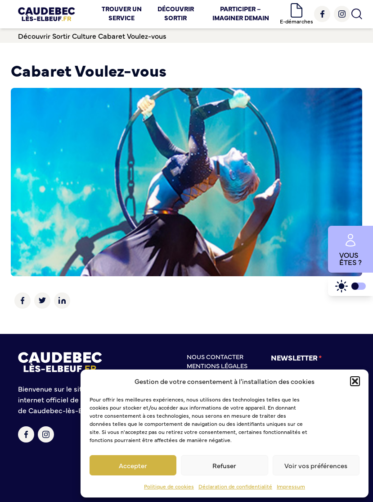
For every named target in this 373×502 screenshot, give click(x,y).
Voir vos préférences (315, 465)
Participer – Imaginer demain (240, 13)
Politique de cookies (169, 486)
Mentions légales (217, 365)
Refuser (224, 465)
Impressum (291, 486)
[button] (355, 381)
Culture (84, 36)
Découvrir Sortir (175, 13)
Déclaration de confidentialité (235, 486)
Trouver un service (122, 13)
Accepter (133, 465)
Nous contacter (215, 356)
